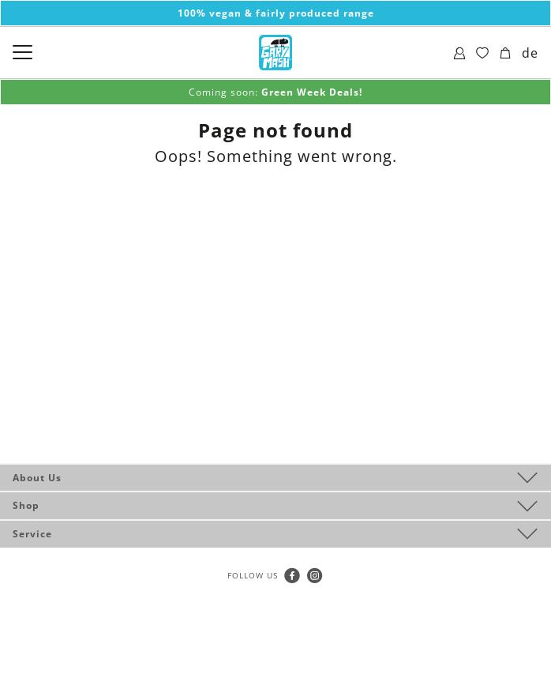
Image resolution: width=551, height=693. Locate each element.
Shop (26, 505)
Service (32, 533)
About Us (37, 477)
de (530, 53)
